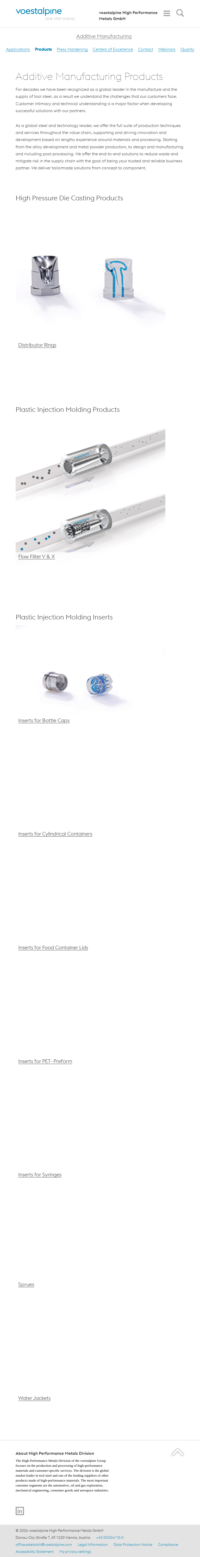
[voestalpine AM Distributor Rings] (90, 281)
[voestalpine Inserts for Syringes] (90, 1133)
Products (43, 49)
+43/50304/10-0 (109, 1537)
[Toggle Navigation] (166, 13)
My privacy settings (75, 1551)
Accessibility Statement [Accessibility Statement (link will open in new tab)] (35, 1551)
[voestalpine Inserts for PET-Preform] (90, 1019)
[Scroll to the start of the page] (178, 1452)
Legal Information (93, 1544)
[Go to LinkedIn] (20, 1511)
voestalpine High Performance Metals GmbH (128, 15)
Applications (18, 49)
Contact (145, 49)
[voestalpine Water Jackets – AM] (90, 1356)
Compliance (168, 1544)
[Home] (50, 13)
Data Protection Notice (133, 1544)
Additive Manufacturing (104, 36)
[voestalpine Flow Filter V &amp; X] (90, 492)
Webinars (167, 49)
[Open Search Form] (179, 14)
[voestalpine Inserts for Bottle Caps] (90, 678)
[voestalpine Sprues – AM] (90, 1242)
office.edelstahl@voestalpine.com (44, 1544)
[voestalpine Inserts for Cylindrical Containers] (90, 792)
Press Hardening (72, 49)
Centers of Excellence (113, 49)
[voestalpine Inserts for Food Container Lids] (90, 905)
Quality (187, 49)
